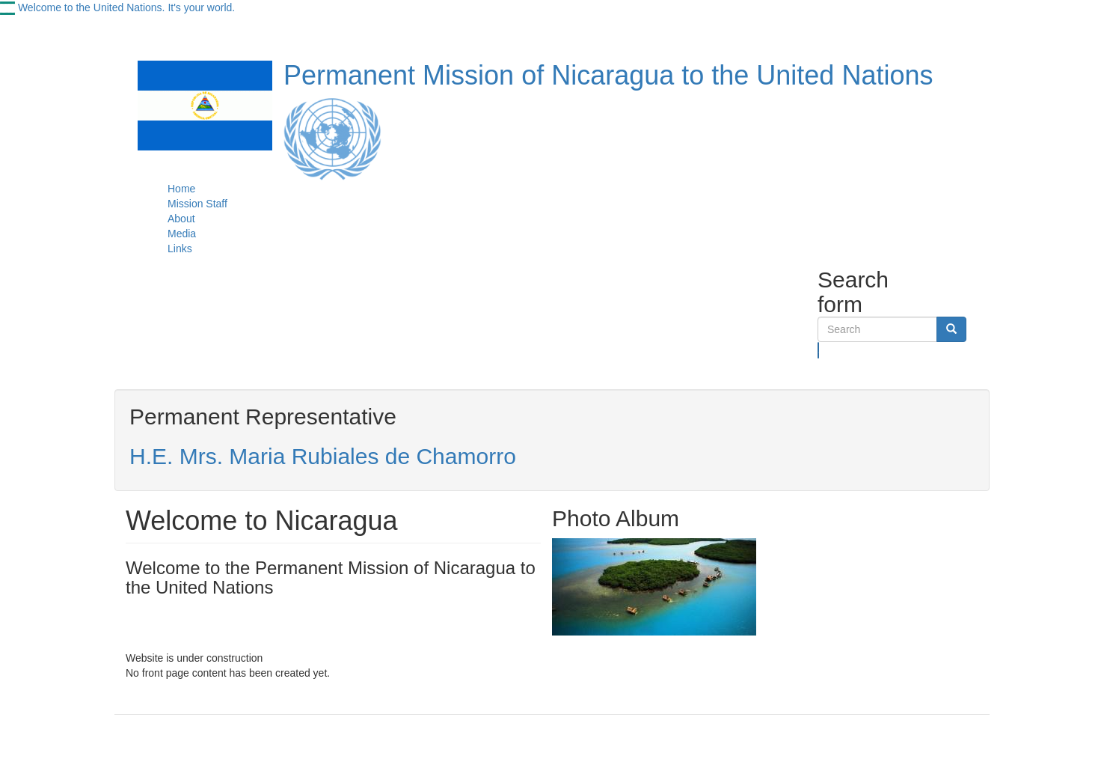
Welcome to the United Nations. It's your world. (126, 7)
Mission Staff (197, 204)
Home (181, 189)
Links (180, 249)
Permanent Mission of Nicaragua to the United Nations (608, 75)
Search (818, 350)
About (181, 219)
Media (182, 234)
